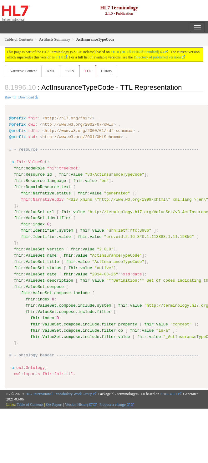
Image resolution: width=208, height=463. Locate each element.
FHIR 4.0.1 (168, 393)
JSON (69, 71)
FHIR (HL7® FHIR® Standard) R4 (138, 52)
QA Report (54, 404)
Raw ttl (10, 97)
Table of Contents (30, 404)
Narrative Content (23, 71)
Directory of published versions (157, 57)
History (106, 71)
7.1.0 (59, 57)
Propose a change (114, 404)
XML (51, 71)
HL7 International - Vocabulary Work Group (59, 393)
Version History (79, 404)
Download (26, 97)
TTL (87, 71)
